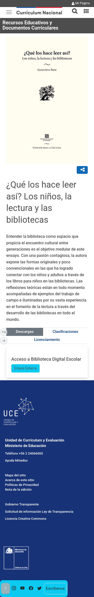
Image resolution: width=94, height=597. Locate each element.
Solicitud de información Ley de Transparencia (39, 511)
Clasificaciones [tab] (65, 331)
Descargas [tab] (25, 331)
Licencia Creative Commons (25, 518)
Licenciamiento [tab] (47, 339)
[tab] (72, 8)
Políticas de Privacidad (22, 485)
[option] (14, 588)
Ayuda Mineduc (16, 460)
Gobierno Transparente (22, 504)
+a (5, 331)
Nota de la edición (18, 489)
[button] (72, 8)
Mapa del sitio (15, 475)
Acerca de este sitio (19, 480)
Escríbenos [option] (55, 588)
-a (5, 340)
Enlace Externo (25, 368)
